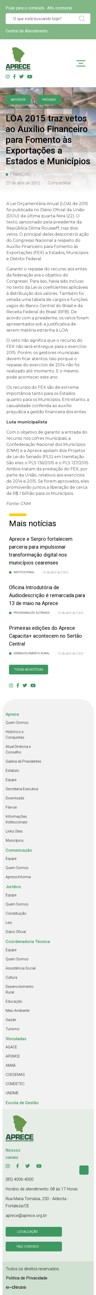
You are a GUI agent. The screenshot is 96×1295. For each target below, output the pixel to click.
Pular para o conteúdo (25, 8)
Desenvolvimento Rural (20, 989)
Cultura (11, 977)
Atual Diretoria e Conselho (18, 749)
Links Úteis (14, 831)
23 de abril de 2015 (23, 183)
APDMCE (13, 1056)
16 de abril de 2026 (55, 572)
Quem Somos (17, 723)
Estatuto (12, 771)
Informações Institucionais (16, 819)
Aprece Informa (18, 877)
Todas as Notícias (28, 669)
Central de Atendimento (27, 31)
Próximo (49, 100)
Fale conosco (28, 1246)
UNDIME (12, 1093)
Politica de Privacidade (26, 1278)
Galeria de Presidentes (23, 761)
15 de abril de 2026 (70, 613)
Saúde (11, 1020)
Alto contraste (59, 8)
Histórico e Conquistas (15, 734)
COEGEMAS (15, 1075)
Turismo (12, 1029)
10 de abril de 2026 (70, 653)
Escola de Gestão (22, 1102)
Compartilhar (59, 183)
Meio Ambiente (17, 1011)
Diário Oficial (16, 932)
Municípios (15, 840)
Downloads (15, 798)
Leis (9, 923)
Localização (27, 1232)
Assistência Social (21, 968)
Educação (14, 1001)
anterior (18, 100)
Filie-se (11, 807)
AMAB (11, 1065)
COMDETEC (15, 1084)
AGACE (11, 1047)
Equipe (11, 780)
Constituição (16, 913)
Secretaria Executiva (22, 789)
